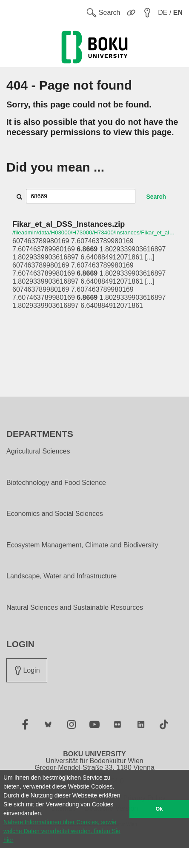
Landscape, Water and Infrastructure (61, 576)
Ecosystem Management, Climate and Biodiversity (82, 545)
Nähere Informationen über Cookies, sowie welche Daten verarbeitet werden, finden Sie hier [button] (61, 831)
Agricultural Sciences (38, 451)
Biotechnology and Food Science (56, 482)
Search (156, 196)
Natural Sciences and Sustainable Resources (74, 607)
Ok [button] (159, 809)
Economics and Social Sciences (54, 513)
